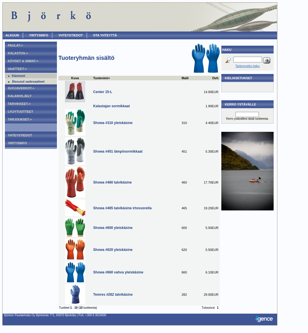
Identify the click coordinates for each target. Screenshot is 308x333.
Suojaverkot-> (21, 88)
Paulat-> (15, 45)
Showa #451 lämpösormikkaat (118, 151)
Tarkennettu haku (247, 66)
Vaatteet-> (17, 69)
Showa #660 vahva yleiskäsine (118, 272)
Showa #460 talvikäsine (112, 182)
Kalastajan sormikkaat (111, 106)
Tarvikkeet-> (19, 104)
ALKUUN (12, 35)
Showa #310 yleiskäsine (113, 123)
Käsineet (18, 75)
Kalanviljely (19, 96)
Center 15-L (102, 92)
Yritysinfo (38, 35)
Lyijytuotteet (20, 111)
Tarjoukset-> (20, 119)
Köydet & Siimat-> (23, 61)
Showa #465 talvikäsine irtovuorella (122, 208)
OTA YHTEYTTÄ (105, 35)
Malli (184, 78)
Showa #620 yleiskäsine (113, 250)
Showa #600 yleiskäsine (113, 228)
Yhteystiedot (70, 35)
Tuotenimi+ (101, 78)
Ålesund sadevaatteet (28, 81)
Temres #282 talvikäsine (113, 295)
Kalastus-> (18, 53)
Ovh (215, 78)
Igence (265, 319)
